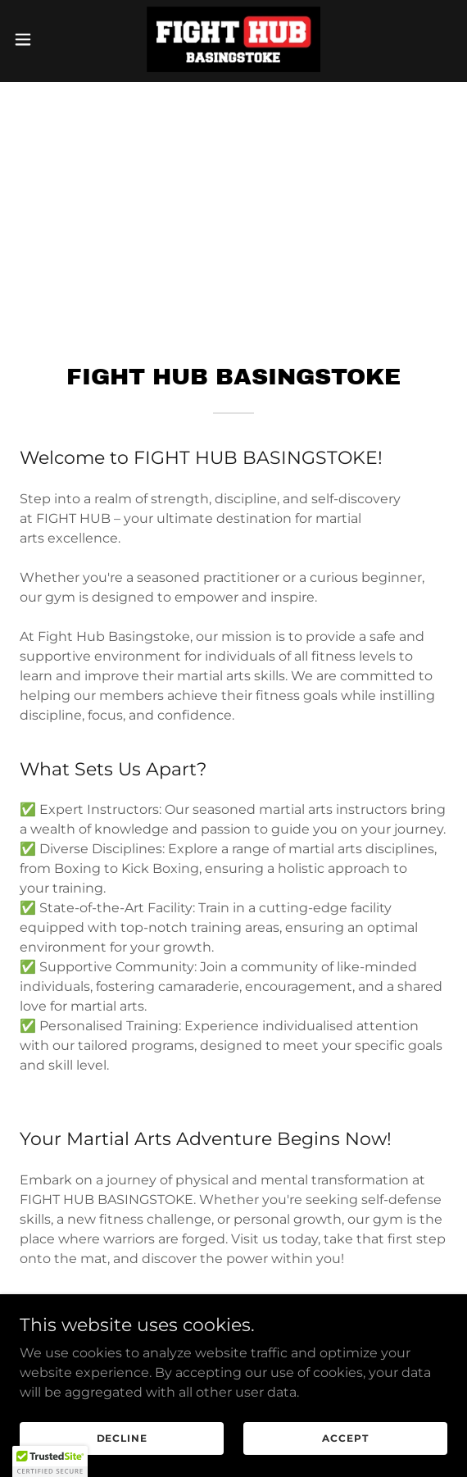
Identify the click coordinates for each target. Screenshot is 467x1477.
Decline (122, 1460)
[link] (233, 39)
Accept (345, 1460)
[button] (41, 39)
